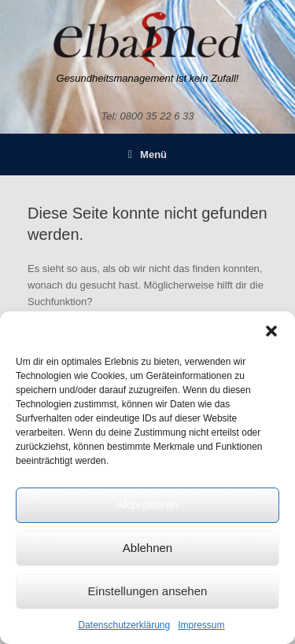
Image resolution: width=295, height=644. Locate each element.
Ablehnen (147, 547)
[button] (271, 331)
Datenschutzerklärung (124, 625)
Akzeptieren (147, 504)
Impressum (201, 625)
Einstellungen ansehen (148, 591)
